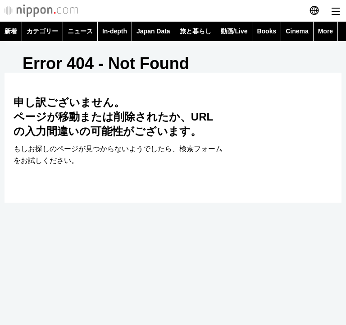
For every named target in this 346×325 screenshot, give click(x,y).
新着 (11, 31)
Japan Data (153, 31)
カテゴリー (42, 31)
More (325, 31)
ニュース (80, 31)
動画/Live (234, 31)
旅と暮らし (195, 31)
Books (266, 31)
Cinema (297, 31)
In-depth (114, 31)
